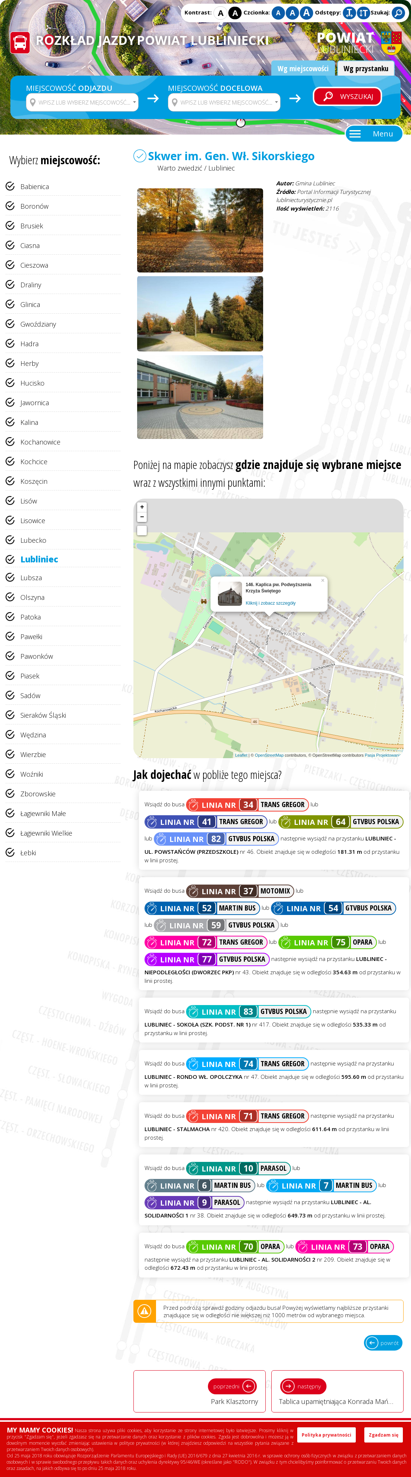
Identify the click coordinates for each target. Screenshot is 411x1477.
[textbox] (87, 102)
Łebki (28, 852)
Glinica (30, 304)
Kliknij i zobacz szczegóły (271, 603)
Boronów (34, 206)
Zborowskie (38, 793)
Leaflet (241, 755)
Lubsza (31, 577)
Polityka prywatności (326, 1435)
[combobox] (82, 102)
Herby (29, 363)
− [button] (142, 517)
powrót (390, 1343)
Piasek (29, 675)
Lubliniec (39, 559)
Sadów (30, 695)
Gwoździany (38, 324)
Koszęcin (33, 481)
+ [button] (142, 507)
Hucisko (32, 383)
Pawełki (31, 636)
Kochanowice (40, 441)
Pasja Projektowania (383, 755)
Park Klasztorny (199, 1391)
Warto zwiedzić (180, 168)
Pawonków (36, 656)
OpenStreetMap (269, 755)
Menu (383, 134)
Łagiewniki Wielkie (46, 833)
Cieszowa (34, 265)
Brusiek (31, 225)
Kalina (29, 422)
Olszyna (32, 597)
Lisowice (32, 520)
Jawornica (34, 402)
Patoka (30, 616)
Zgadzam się (383, 1435)
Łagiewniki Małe (43, 813)
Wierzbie (33, 754)
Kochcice (33, 461)
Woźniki (31, 774)
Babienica (34, 186)
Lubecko (33, 540)
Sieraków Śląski (43, 715)
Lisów (28, 500)
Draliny (30, 284)
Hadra (29, 343)
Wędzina (33, 734)
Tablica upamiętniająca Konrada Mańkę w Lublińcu (341, 1391)
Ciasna (30, 245)
